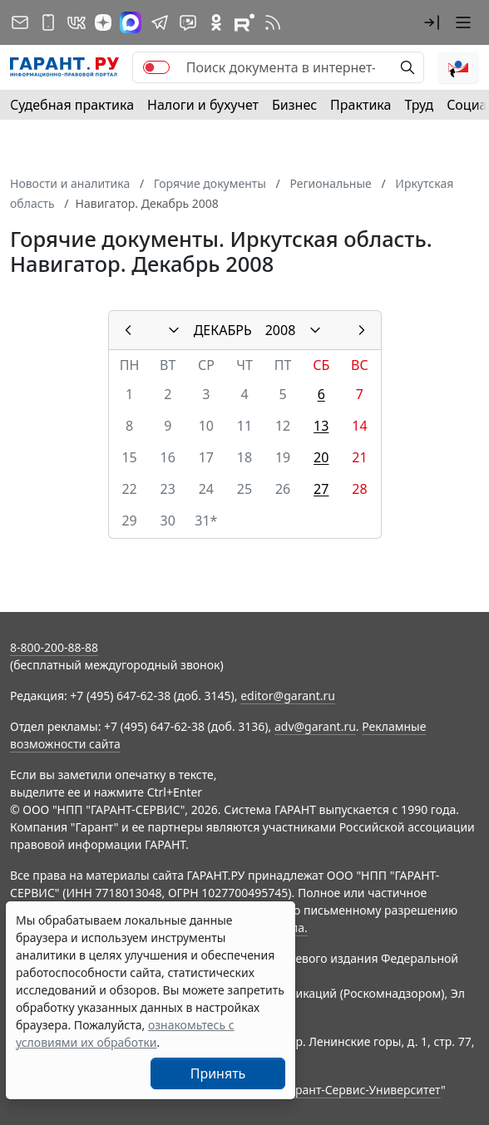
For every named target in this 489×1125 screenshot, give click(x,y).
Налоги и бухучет (203, 105)
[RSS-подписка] (273, 22)
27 (321, 489)
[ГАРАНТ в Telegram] (160, 22)
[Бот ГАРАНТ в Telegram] (188, 22)
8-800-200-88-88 (54, 647)
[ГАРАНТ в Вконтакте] (76, 22)
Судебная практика (72, 105)
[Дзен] (103, 22)
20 (321, 457)
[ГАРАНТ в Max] (130, 22)
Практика (360, 105)
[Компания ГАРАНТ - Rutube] (244, 22)
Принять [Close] (218, 1073)
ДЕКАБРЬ (223, 330)
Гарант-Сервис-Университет (362, 1090)
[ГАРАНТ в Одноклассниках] (216, 22)
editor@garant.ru (287, 695)
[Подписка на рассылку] (20, 22)
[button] (431, 22)
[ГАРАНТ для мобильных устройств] (48, 22)
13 (321, 426)
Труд (418, 105)
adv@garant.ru (315, 726)
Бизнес (294, 105)
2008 (280, 330)
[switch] (156, 67)
